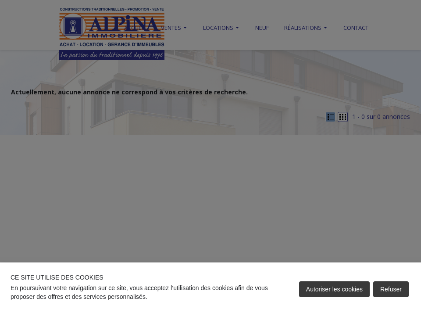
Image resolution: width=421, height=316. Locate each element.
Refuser (391, 289)
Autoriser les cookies (334, 289)
